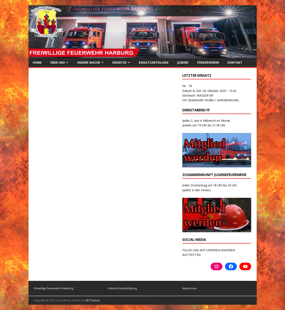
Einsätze (119, 62)
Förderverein (208, 62)
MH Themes (93, 300)
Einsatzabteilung (153, 62)
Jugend (182, 62)
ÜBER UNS (57, 62)
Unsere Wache (88, 62)
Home (37, 62)
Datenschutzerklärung (122, 288)
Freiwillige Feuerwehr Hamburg (53, 288)
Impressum (189, 288)
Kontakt (235, 62)
